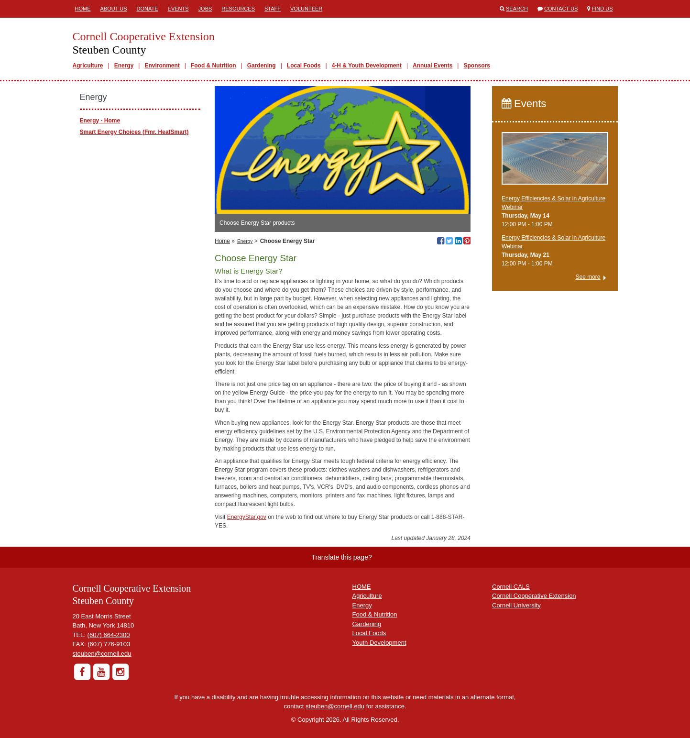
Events (178, 8)
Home (83, 8)
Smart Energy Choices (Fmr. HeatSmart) (134, 132)
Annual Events (432, 65)
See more (587, 277)
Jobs (205, 8)
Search (517, 8)
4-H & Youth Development (367, 65)
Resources (238, 8)
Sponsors (476, 65)
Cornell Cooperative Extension (534, 595)
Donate (147, 8)
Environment (161, 65)
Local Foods (304, 65)
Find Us (602, 8)
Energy (124, 65)
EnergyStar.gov (246, 517)
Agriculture (88, 65)
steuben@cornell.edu (102, 653)
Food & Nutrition (213, 65)
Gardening (261, 65)
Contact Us (561, 8)
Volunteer (306, 8)
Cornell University (516, 605)
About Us (113, 8)
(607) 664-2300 (109, 635)
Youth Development (379, 642)
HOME (361, 586)
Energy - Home (100, 120)
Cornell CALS (511, 586)
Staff (272, 8)
